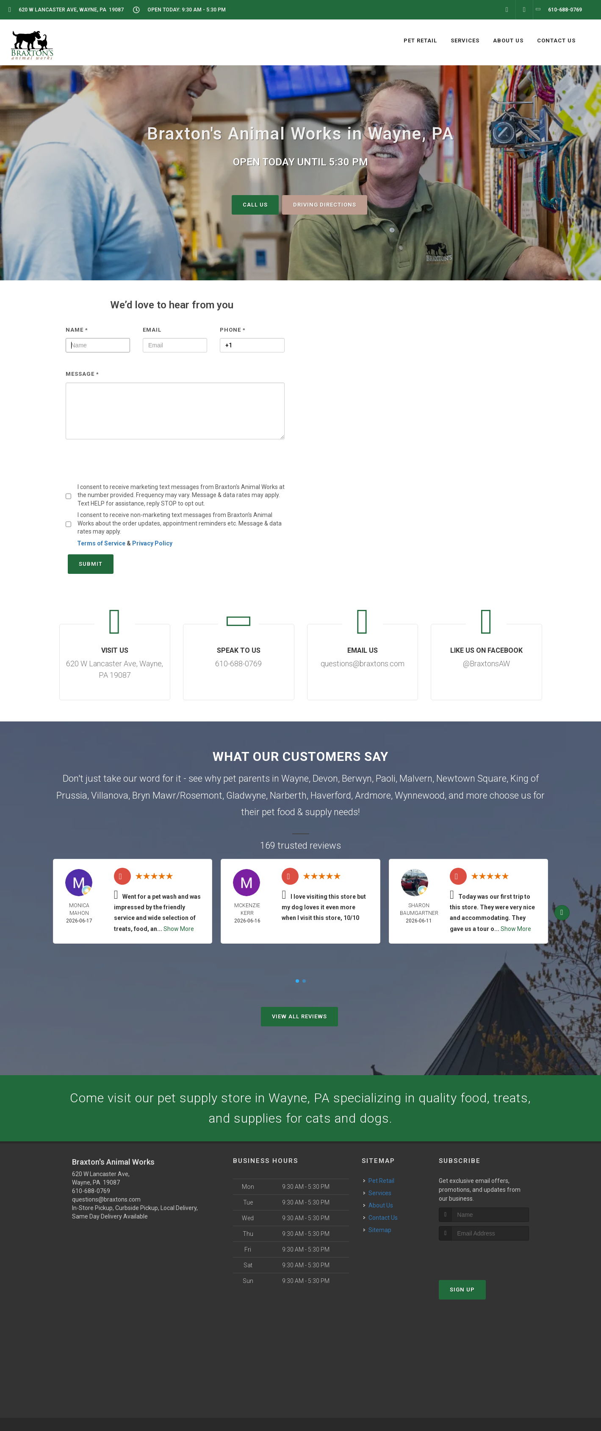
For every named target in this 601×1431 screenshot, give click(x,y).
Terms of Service (101, 543)
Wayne (295, 778)
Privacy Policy (152, 543)
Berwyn (357, 778)
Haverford (330, 795)
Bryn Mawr (154, 795)
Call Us (255, 204)
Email (152, 329)
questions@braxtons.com (106, 1199)
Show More (178, 928)
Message (82, 374)
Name (77, 329)
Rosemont (201, 795)
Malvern (415, 778)
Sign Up (462, 1289)
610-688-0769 (91, 1191)
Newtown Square (471, 778)
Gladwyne (246, 795)
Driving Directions (324, 204)
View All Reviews (299, 1016)
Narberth (288, 795)
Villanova (109, 795)
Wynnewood (420, 795)
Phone (233, 329)
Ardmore (373, 795)
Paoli (386, 778)
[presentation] (130, 466)
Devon (325, 778)
